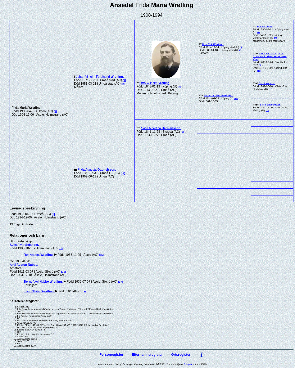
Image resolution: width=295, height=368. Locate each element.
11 (236, 98)
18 (85, 291)
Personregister (111, 355)
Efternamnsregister (147, 355)
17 (120, 281)
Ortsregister (181, 355)
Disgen (188, 364)
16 (63, 271)
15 (60, 248)
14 (122, 173)
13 (267, 110)
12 (270, 89)
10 (259, 71)
